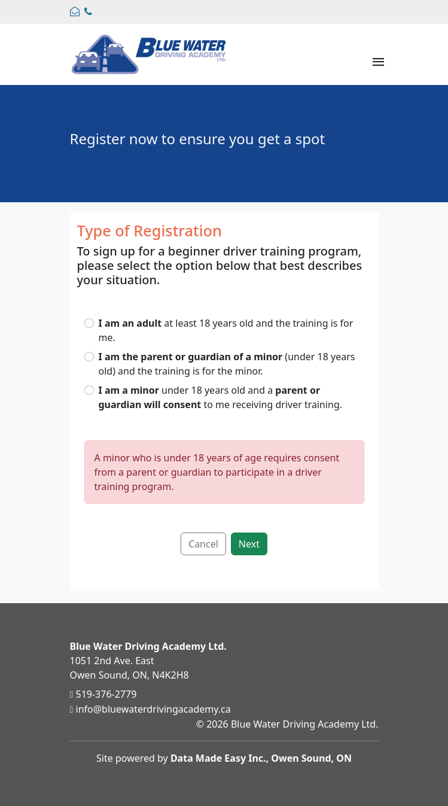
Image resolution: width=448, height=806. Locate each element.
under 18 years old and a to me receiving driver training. (221, 397)
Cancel (203, 543)
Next (249, 543)
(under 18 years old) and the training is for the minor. (227, 364)
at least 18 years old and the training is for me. (226, 330)
